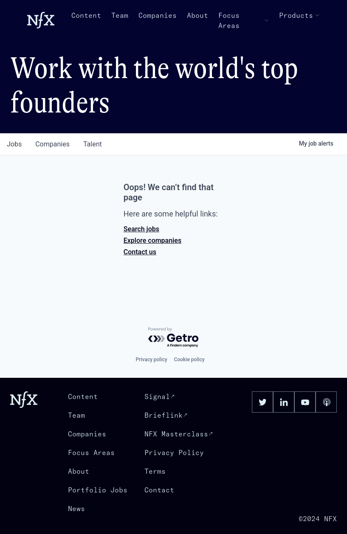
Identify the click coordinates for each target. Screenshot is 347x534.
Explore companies (152, 240)
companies (52, 144)
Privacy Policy (174, 452)
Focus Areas (243, 20)
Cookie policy (189, 360)
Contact (159, 490)
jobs (14, 144)
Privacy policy (151, 360)
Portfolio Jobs (97, 490)
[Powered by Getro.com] (173, 337)
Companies (157, 15)
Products (299, 15)
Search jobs (141, 229)
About (197, 15)
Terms (155, 471)
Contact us (140, 252)
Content (86, 15)
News (76, 508)
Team (119, 15)
